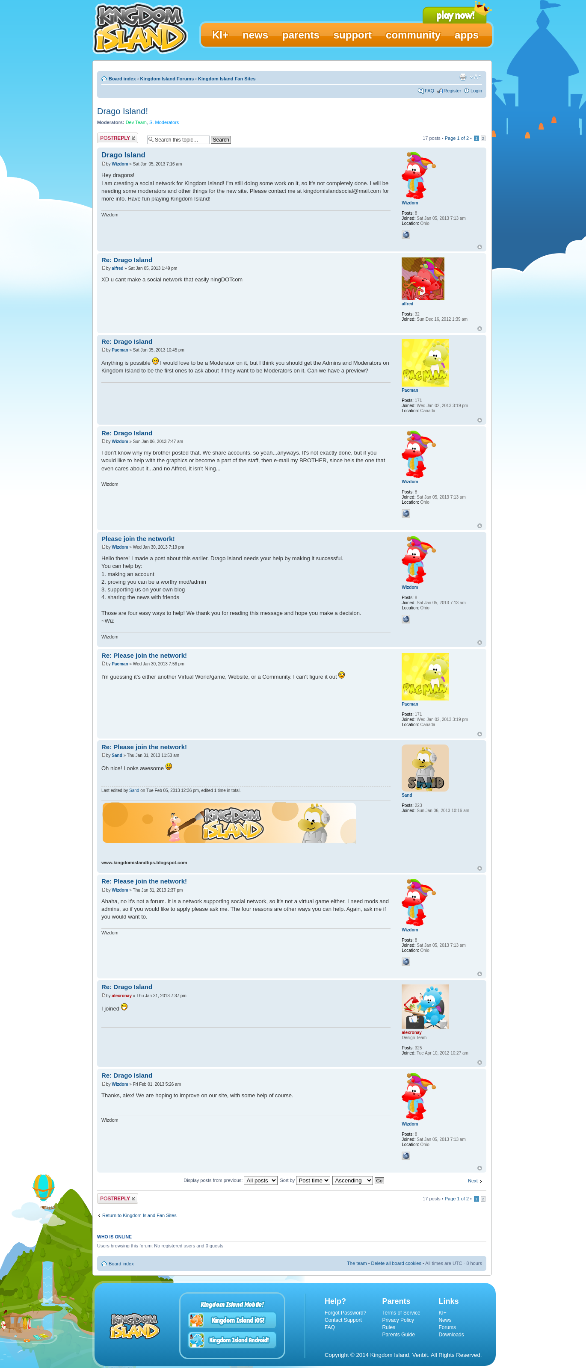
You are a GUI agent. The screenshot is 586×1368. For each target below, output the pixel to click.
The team (357, 1263)
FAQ (429, 90)
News (444, 1320)
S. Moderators (164, 122)
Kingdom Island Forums (167, 78)
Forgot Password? (345, 1313)
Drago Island (123, 155)
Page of (457, 138)
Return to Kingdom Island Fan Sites (139, 1215)
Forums (447, 1327)
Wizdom (120, 164)
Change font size (476, 77)
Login (476, 90)
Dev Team (136, 122)
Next (473, 1180)
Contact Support (343, 1320)
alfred (117, 268)
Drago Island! (122, 111)
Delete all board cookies (396, 1263)
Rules (388, 1327)
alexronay (122, 995)
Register (452, 90)
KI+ (442, 1313)
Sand (117, 755)
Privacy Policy (398, 1320)
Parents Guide (398, 1335)
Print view (463, 77)
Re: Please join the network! (144, 655)
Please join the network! (138, 538)
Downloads (451, 1335)
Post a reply (117, 138)
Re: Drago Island (126, 259)
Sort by (305, 1180)
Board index (122, 78)
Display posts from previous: (230, 1180)
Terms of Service (401, 1313)
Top (479, 247)
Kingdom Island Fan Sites (226, 78)
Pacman (120, 350)
